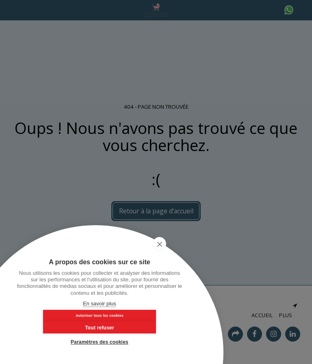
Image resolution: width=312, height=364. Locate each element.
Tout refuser (141, 326)
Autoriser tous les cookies (58, 326)
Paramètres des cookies (99, 342)
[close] (176, 254)
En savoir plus (99, 303)
